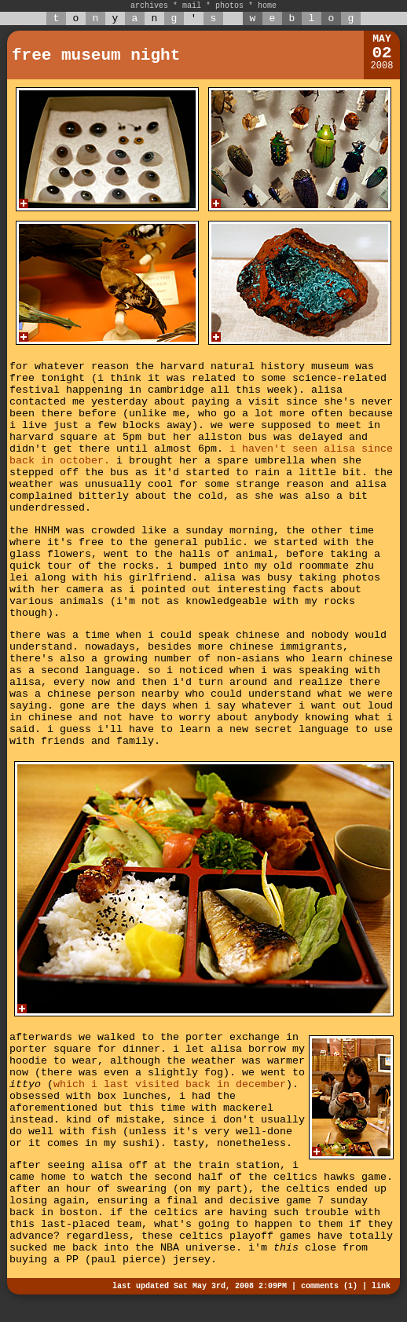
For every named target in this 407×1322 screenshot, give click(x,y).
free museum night (96, 55)
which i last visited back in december (169, 1084)
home (267, 6)
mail (191, 6)
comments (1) (329, 1286)
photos (229, 6)
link (381, 1286)
